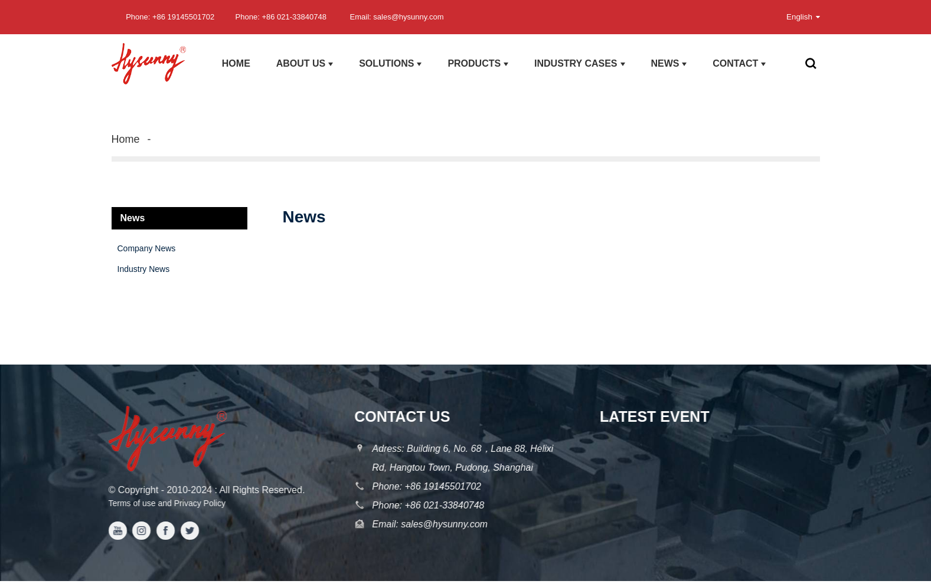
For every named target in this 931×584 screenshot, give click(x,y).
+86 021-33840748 (442, 505)
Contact (739, 63)
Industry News (143, 269)
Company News (146, 248)
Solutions (390, 63)
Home (236, 63)
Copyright (133, 490)
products (477, 63)
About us (305, 63)
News (669, 63)
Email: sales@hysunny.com (397, 16)
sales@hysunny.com (440, 524)
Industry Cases (579, 63)
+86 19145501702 (440, 486)
